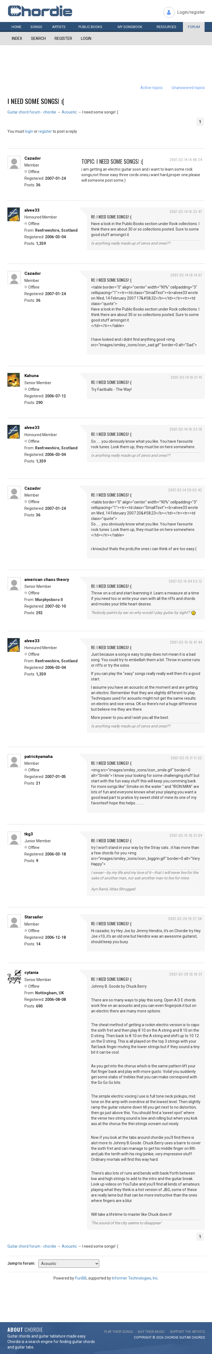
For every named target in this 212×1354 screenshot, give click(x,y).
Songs (36, 27)
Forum (194, 27)
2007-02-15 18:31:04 (185, 835)
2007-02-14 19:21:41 (186, 377)
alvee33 (31, 210)
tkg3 (28, 834)
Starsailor (33, 917)
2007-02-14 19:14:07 (186, 275)
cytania (31, 972)
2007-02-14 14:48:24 (185, 159)
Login (86, 38)
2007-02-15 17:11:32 (186, 757)
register (45, 131)
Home (16, 27)
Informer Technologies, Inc (135, 1278)
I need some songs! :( (35, 101)
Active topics (151, 87)
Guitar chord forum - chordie (31, 112)
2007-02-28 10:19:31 (185, 974)
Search (38, 38)
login (29, 131)
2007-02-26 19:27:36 (185, 918)
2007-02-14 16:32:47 (185, 211)
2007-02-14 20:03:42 (185, 490)
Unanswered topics (188, 87)
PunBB (81, 1278)
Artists (59, 27)
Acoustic (69, 112)
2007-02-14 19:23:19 (185, 429)
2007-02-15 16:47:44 (186, 642)
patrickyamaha (38, 756)
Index (17, 38)
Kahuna (31, 375)
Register (63, 38)
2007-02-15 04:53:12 (185, 581)
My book (130, 27)
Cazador (32, 158)
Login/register (191, 12)
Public (90, 27)
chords (198, 1337)
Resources (166, 27)
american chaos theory (46, 579)
